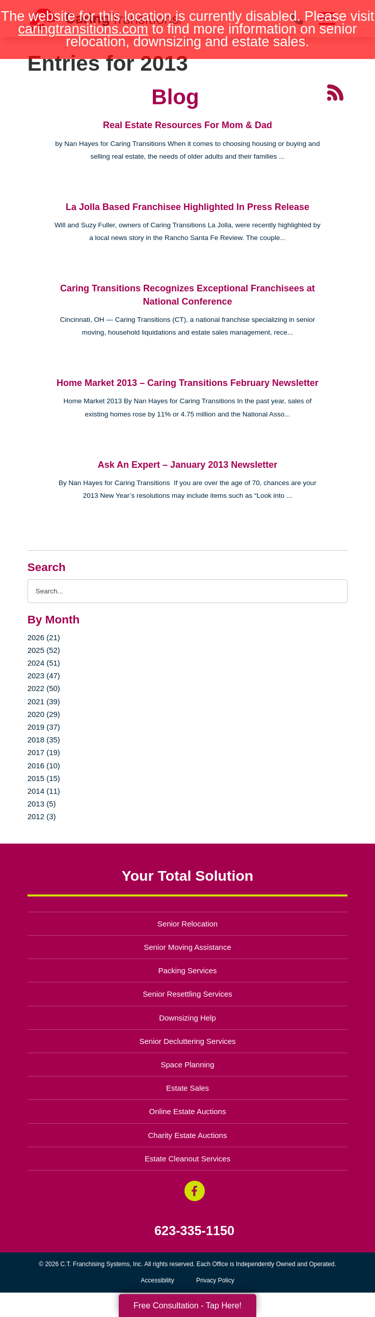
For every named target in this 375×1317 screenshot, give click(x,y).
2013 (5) (42, 803)
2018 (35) (44, 739)
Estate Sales (187, 1088)
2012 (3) (42, 816)
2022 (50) (44, 688)
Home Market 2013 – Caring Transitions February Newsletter (187, 383)
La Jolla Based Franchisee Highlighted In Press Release (187, 207)
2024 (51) (44, 662)
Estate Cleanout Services (187, 1158)
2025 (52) (44, 650)
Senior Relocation (187, 923)
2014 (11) (44, 791)
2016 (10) (44, 765)
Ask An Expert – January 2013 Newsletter (188, 465)
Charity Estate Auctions (187, 1135)
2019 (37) (44, 727)
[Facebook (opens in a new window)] (194, 1191)
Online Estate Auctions (187, 1111)
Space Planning (188, 1064)
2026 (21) (44, 637)
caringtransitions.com (83, 29)
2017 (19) (44, 752)
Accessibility (157, 1280)
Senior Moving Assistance (187, 947)
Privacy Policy (215, 1280)
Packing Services (187, 970)
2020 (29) (44, 714)
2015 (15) (44, 778)
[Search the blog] (188, 591)
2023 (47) (44, 675)
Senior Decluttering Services (187, 1041)
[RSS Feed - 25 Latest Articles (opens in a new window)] (335, 92)
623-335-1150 (194, 1230)
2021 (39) (44, 701)
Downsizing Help (187, 1017)
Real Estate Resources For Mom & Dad (187, 125)
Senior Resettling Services (187, 994)
